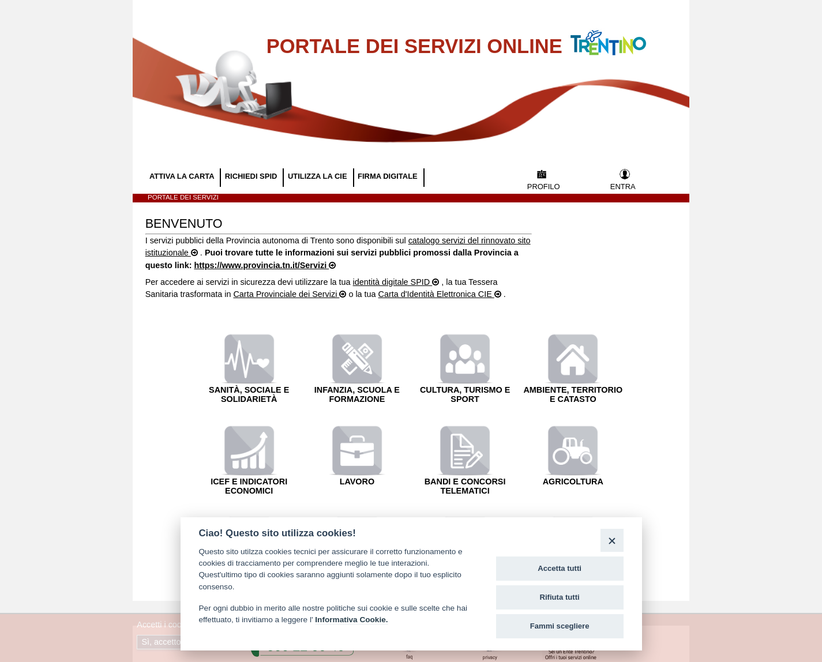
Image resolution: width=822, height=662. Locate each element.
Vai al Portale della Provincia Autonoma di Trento (620, 35)
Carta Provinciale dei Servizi (286, 294)
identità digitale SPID (393, 282)
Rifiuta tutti (560, 597)
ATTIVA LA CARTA (182, 176)
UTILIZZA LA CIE (318, 176)
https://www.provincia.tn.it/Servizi (261, 265)
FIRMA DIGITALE (388, 176)
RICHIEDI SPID (252, 176)
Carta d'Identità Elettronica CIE (436, 294)
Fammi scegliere (560, 626)
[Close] (611, 540)
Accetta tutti (559, 568)
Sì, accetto (162, 641)
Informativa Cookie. (351, 619)
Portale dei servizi (183, 197)
